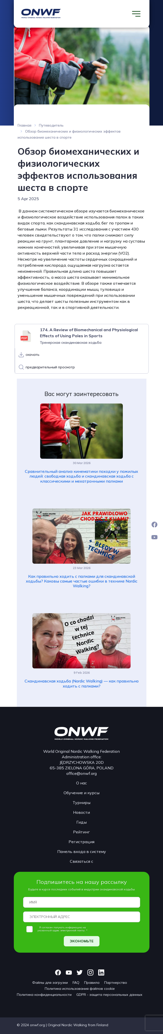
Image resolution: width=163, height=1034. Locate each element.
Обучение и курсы (81, 792)
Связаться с (81, 861)
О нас (81, 782)
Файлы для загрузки (50, 982)
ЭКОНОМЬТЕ (81, 941)
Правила (91, 982)
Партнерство (115, 982)
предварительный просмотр (50, 367)
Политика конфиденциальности (44, 994)
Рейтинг (81, 831)
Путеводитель (51, 125)
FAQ (76, 982)
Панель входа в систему (81, 851)
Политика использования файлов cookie (80, 988)
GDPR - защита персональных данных (109, 994)
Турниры (81, 802)
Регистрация (81, 841)
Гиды (81, 822)
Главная (24, 125)
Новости (81, 812)
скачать (32, 354)
